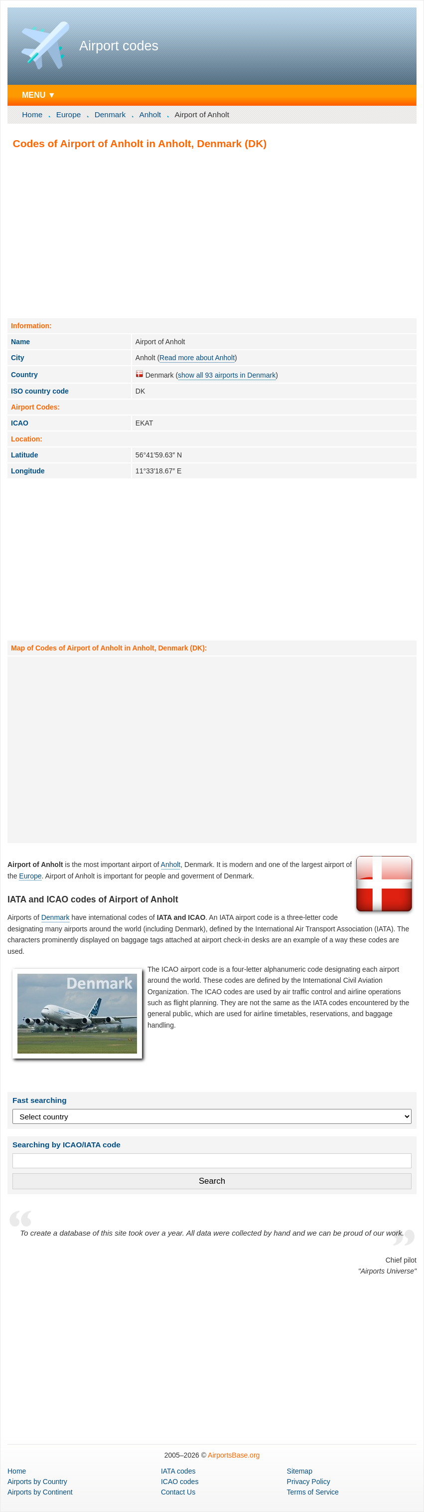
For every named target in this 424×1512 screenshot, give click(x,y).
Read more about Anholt (197, 358)
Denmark (110, 114)
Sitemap (299, 1471)
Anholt (150, 114)
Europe (68, 114)
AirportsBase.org (234, 1455)
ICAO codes (179, 1482)
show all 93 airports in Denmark (227, 375)
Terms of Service (313, 1492)
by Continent (40, 1492)
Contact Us (178, 1492)
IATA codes (178, 1471)
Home (32, 114)
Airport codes (118, 45)
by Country (37, 1482)
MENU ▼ (39, 94)
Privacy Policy (308, 1482)
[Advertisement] (212, 233)
